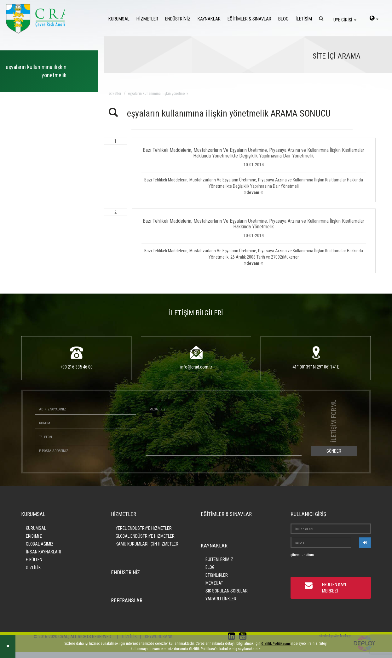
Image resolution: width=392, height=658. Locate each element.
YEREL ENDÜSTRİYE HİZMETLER (144, 528)
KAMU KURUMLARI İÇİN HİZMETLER (147, 543)
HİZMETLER (147, 19)
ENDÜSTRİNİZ (178, 19)
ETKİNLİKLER (216, 575)
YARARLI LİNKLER (220, 598)
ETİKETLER (115, 93)
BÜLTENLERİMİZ (219, 559)
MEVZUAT (214, 583)
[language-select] (374, 19)
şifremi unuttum (302, 555)
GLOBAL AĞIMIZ (40, 543)
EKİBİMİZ (34, 536)
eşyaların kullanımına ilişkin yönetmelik (158, 93)
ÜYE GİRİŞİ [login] (344, 19)
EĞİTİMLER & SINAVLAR (249, 19)
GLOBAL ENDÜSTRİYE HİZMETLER (145, 536)
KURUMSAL (119, 19)
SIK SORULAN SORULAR (226, 590)
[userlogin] (365, 542)
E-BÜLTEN (34, 559)
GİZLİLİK (33, 567)
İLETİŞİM (304, 19)
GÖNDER (333, 451)
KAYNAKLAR (209, 19)
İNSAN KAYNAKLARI (43, 551)
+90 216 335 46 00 (76, 367)
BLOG (283, 19)
